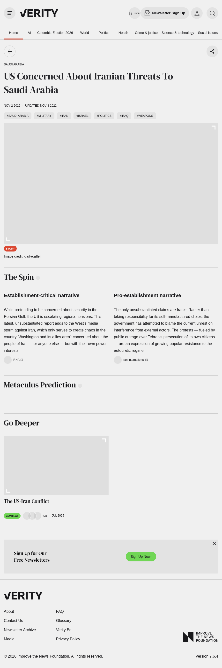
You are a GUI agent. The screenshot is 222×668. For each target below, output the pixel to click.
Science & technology (178, 33)
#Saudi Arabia (18, 116)
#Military (44, 116)
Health (123, 33)
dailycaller (32, 256)
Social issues (208, 33)
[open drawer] (9, 13)
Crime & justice (146, 33)
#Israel (82, 116)
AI (29, 33)
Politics (104, 33)
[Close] (214, 543)
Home (13, 33)
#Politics (104, 116)
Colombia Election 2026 (55, 33)
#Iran (64, 116)
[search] (212, 13)
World (84, 33)
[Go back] (9, 51)
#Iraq (124, 116)
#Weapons (145, 116)
